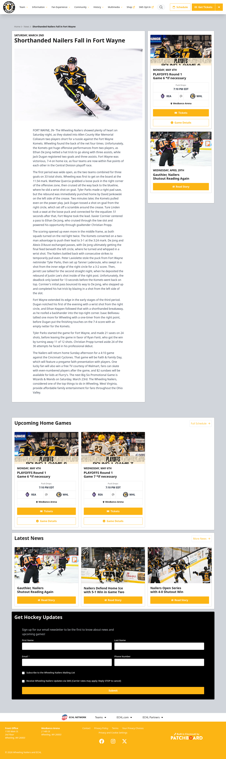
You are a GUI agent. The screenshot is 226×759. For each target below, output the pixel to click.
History (98, 7)
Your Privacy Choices (133, 728)
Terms (115, 728)
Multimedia (115, 7)
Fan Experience (61, 7)
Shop (131, 7)
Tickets (181, 113)
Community (82, 7)
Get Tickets (203, 7)
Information (40, 7)
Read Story (181, 186)
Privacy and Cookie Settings (113, 732)
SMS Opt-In (146, 7)
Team (23, 7)
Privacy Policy (101, 728)
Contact (86, 728)
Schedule (180, 7)
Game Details (181, 122)
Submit (113, 691)
